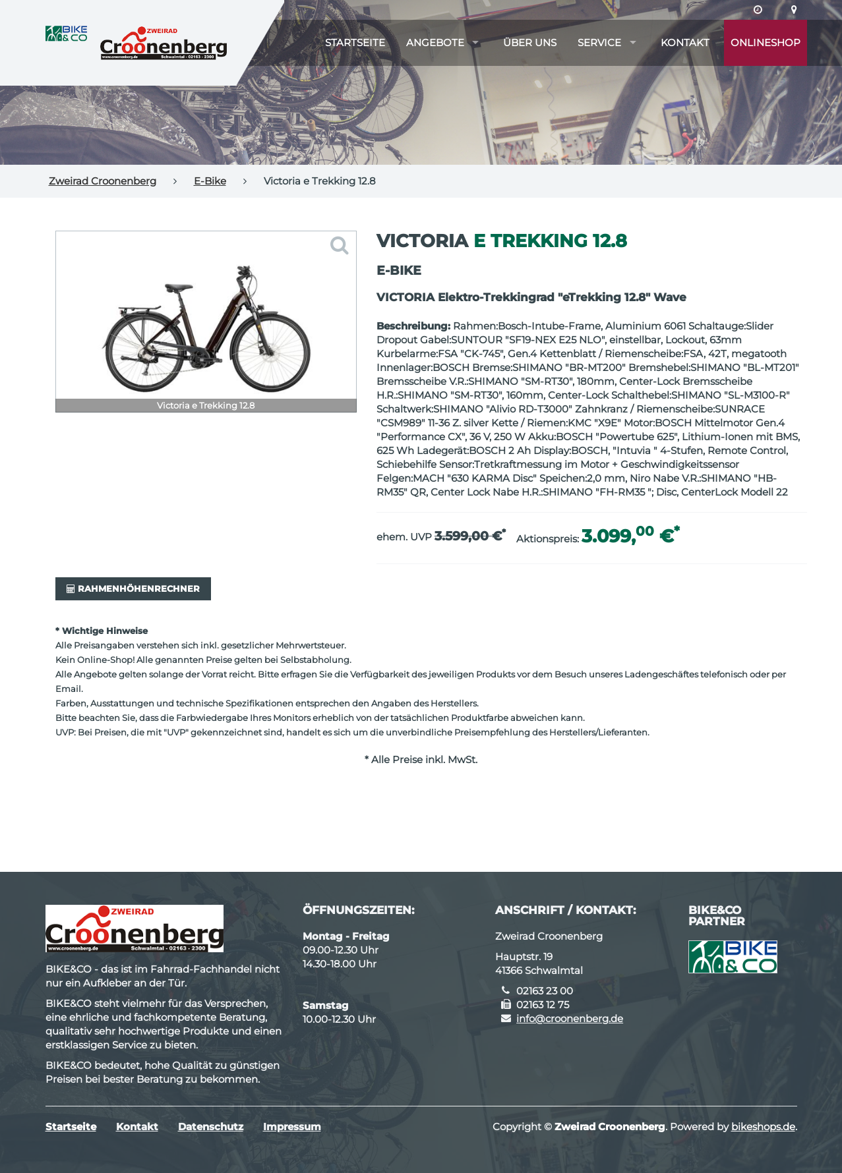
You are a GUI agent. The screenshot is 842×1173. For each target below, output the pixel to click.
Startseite (355, 42)
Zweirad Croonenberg (102, 181)
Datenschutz (210, 1126)
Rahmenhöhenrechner (133, 588)
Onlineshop (765, 42)
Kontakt (685, 42)
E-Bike (210, 181)
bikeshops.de (763, 1126)
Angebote (435, 42)
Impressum (292, 1126)
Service (599, 42)
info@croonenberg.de (569, 1018)
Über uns (529, 42)
